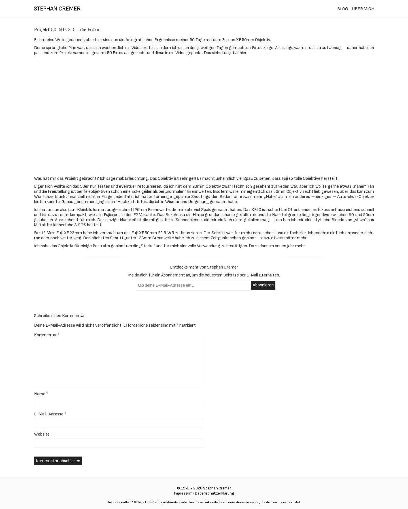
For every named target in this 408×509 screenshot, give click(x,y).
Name (41, 394)
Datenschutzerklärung (214, 493)
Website (42, 434)
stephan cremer (57, 8)
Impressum (183, 493)
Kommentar (47, 335)
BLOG (342, 9)
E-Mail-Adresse (50, 414)
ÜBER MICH (363, 9)
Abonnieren (263, 285)
